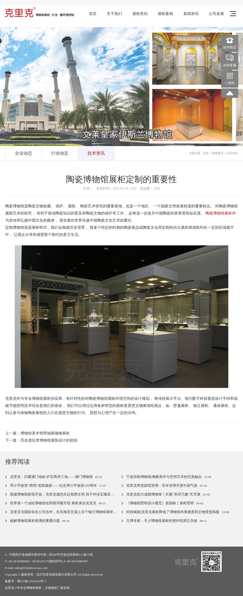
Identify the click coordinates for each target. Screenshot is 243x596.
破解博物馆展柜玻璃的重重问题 (35, 521)
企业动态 (23, 153)
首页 (93, 14)
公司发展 (216, 14)
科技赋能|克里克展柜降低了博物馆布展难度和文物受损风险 (173, 512)
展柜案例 (165, 14)
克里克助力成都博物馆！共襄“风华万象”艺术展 (163, 494)
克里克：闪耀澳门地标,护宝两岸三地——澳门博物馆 (51, 477)
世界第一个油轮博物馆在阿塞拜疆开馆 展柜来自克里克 (53, 503)
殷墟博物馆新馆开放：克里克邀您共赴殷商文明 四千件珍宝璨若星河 (64, 494)
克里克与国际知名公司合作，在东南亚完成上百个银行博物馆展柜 (61, 512)
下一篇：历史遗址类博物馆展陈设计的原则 (41, 440)
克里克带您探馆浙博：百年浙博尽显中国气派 (161, 485)
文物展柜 (51, 588)
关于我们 (114, 14)
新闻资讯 (191, 14)
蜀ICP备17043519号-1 (31, 581)
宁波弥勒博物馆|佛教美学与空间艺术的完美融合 (164, 477)
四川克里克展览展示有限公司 (57, 574)
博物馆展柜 (34, 588)
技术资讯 (96, 153)
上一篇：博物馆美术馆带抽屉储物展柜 (37, 433)
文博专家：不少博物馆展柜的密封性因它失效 (161, 521)
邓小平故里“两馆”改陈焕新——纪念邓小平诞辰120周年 (53, 485)
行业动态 (59, 153)
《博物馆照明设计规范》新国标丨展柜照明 (160, 503)
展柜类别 (140, 14)
